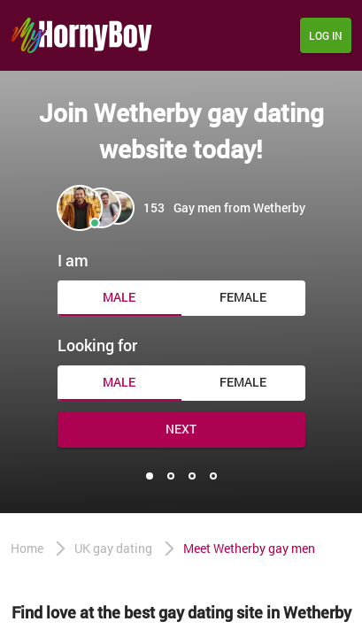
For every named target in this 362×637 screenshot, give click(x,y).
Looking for (97, 345)
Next (181, 428)
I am (73, 260)
